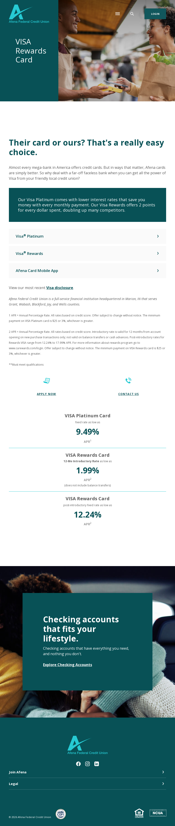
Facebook (78, 764)
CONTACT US (128, 394)
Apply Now (46, 394)
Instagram (87, 764)
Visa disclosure (59, 287)
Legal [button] (13, 783)
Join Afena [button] (17, 772)
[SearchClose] (132, 14)
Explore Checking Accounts (67, 664)
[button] (87, 236)
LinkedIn (96, 764)
